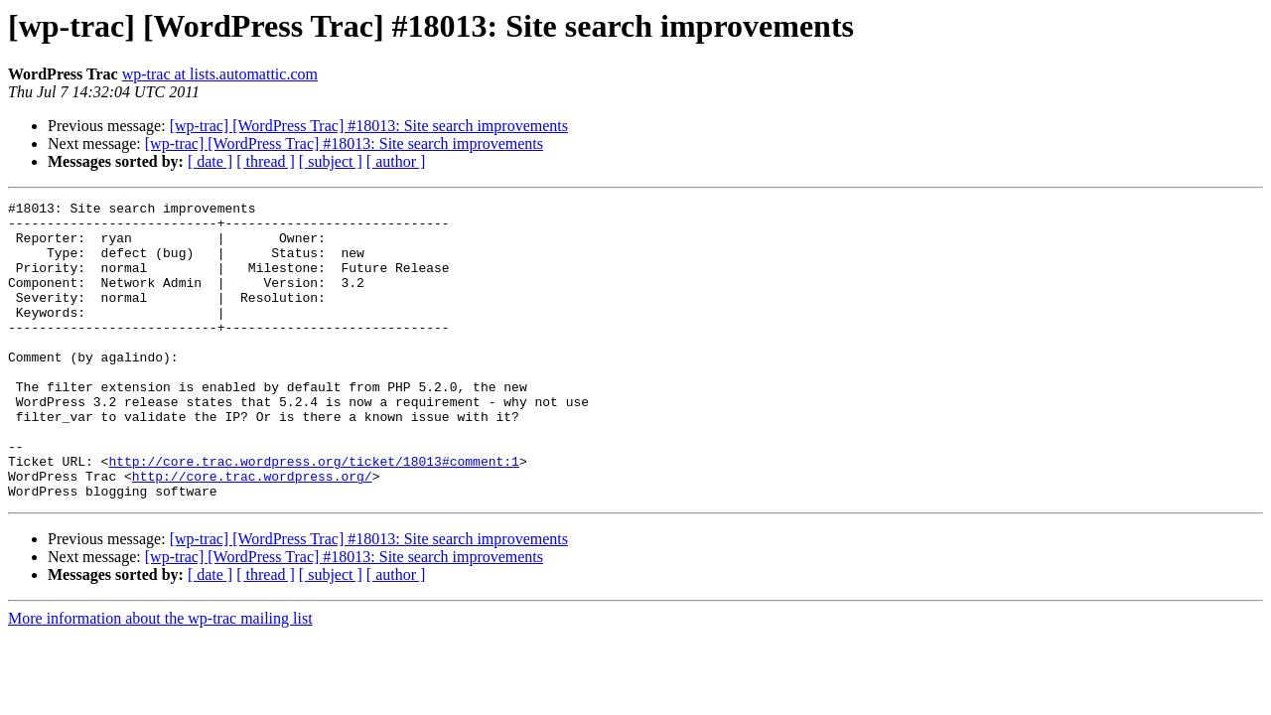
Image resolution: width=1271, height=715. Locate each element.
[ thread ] (265, 161)
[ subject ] (330, 161)
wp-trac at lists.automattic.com (220, 74)
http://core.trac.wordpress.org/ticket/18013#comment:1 (313, 514)
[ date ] (210, 161)
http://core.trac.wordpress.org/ (252, 532)
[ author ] (396, 161)
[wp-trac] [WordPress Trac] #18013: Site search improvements (369, 125)
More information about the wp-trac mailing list (160, 677)
